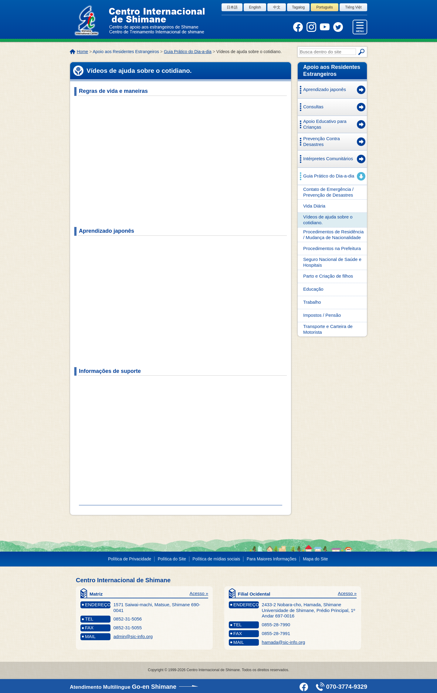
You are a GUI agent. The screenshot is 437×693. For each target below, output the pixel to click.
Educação (313, 289)
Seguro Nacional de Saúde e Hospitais (332, 262)
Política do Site (172, 558)
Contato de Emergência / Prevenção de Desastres (328, 192)
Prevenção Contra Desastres (321, 141)
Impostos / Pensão (322, 315)
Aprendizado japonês (324, 89)
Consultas (313, 106)
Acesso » (198, 593)
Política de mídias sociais (216, 558)
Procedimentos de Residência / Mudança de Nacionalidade (333, 234)
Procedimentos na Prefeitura (332, 248)
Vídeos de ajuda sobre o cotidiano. (328, 219)
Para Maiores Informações (271, 558)
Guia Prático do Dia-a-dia (188, 51)
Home (82, 51)
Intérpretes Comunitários (328, 158)
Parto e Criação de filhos (328, 276)
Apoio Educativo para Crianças (325, 124)
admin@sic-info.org (133, 636)
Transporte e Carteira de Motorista (328, 329)
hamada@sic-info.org (283, 642)
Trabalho (312, 302)
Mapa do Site (315, 558)
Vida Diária (314, 205)
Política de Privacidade (129, 558)
